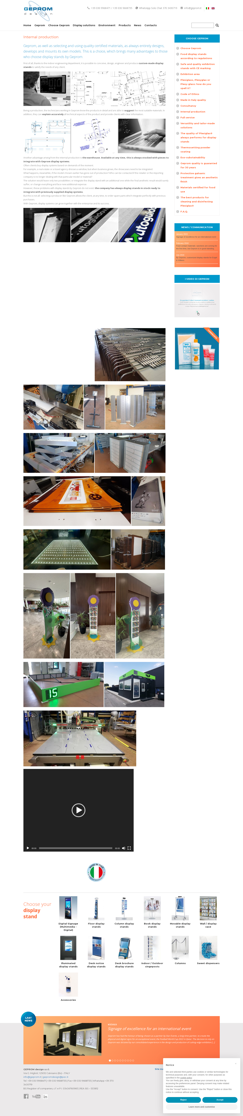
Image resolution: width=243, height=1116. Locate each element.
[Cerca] (217, 25)
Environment (107, 25)
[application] (78, 810)
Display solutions (84, 25)
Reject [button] (183, 1100)
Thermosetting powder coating (195, 149)
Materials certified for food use (197, 189)
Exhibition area (190, 74)
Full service (187, 117)
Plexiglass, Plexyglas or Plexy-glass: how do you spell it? (195, 84)
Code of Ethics (189, 94)
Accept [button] (219, 1100)
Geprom (39, 25)
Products (125, 25)
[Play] (28, 848)
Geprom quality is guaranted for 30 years (198, 165)
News (137, 25)
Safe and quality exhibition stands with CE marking (197, 66)
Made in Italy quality (193, 100)
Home (27, 25)
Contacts (150, 25)
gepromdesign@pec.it (55, 1077)
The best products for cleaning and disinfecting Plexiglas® (196, 201)
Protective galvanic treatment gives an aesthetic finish (199, 177)
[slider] (75, 848)
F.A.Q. (184, 211)
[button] (78, 810)
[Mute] (123, 848)
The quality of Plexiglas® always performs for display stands (198, 137)
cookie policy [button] (186, 1078)
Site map (160, 1069)
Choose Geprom (59, 25)
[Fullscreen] (129, 848)
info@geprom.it (190, 8)
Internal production (192, 111)
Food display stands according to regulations (196, 56)
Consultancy (188, 105)
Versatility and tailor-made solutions (197, 125)
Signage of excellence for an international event (196, 237)
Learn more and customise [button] (202, 1107)
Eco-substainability (192, 157)
